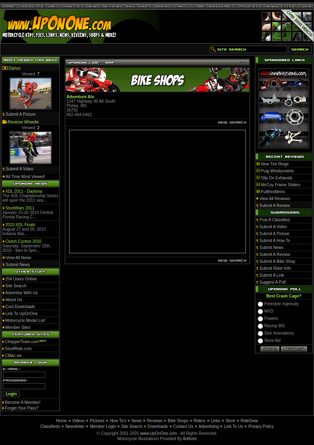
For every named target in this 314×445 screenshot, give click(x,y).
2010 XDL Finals (20, 224)
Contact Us (183, 426)
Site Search (131, 426)
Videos (78, 421)
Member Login (103, 426)
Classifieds (50, 426)
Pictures (97, 421)
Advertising (209, 426)
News (136, 421)
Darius (14, 68)
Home (61, 421)
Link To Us (233, 426)
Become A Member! (22, 402)
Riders (200, 421)
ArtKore (190, 438)
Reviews (154, 421)
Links (215, 421)
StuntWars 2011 (19, 208)
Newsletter (74, 426)
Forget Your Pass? (21, 408)
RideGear (249, 421)
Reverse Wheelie (23, 122)
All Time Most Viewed (25, 176)
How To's (118, 421)
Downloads (158, 426)
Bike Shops (178, 421)
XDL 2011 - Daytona (23, 191)
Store (230, 421)
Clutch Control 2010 (23, 241)
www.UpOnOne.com (158, 433)
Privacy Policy (261, 426)
